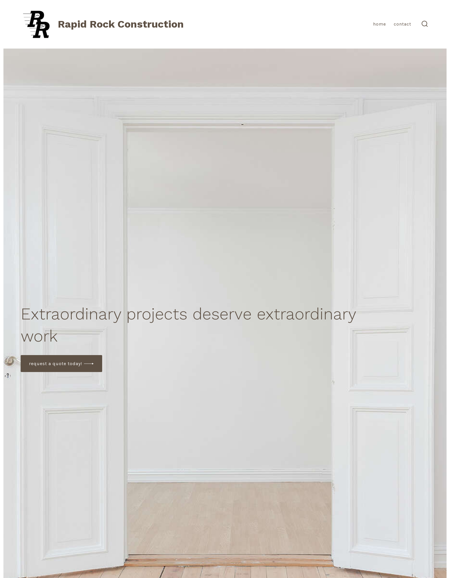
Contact (402, 24)
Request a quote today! (55, 363)
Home (379, 24)
